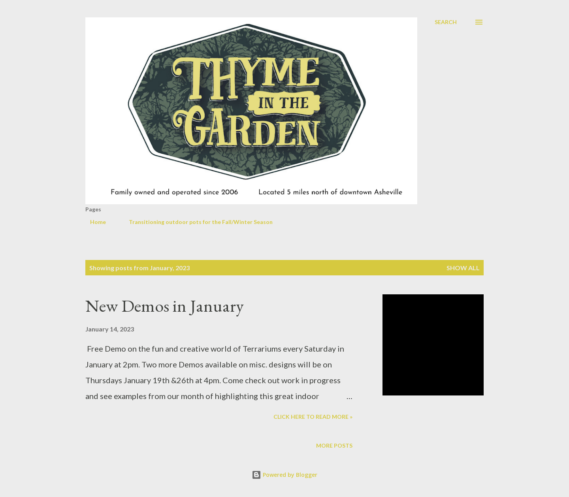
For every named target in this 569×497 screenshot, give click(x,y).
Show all (463, 267)
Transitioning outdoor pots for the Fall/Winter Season (196, 221)
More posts (334, 445)
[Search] (446, 22)
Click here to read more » (312, 416)
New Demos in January (164, 305)
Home (93, 221)
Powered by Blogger (284, 474)
